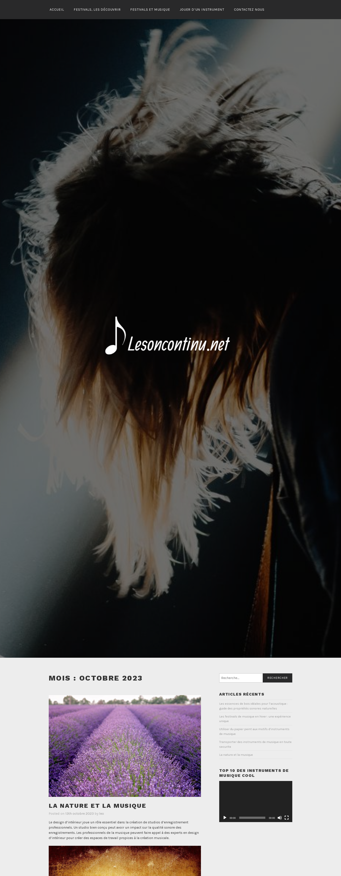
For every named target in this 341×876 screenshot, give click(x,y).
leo (101, 813)
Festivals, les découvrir (97, 9)
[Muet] (279, 818)
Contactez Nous (249, 9)
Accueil (57, 9)
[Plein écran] (286, 818)
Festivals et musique (150, 9)
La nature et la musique (97, 805)
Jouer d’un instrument (202, 9)
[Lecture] (225, 818)
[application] (255, 801)
